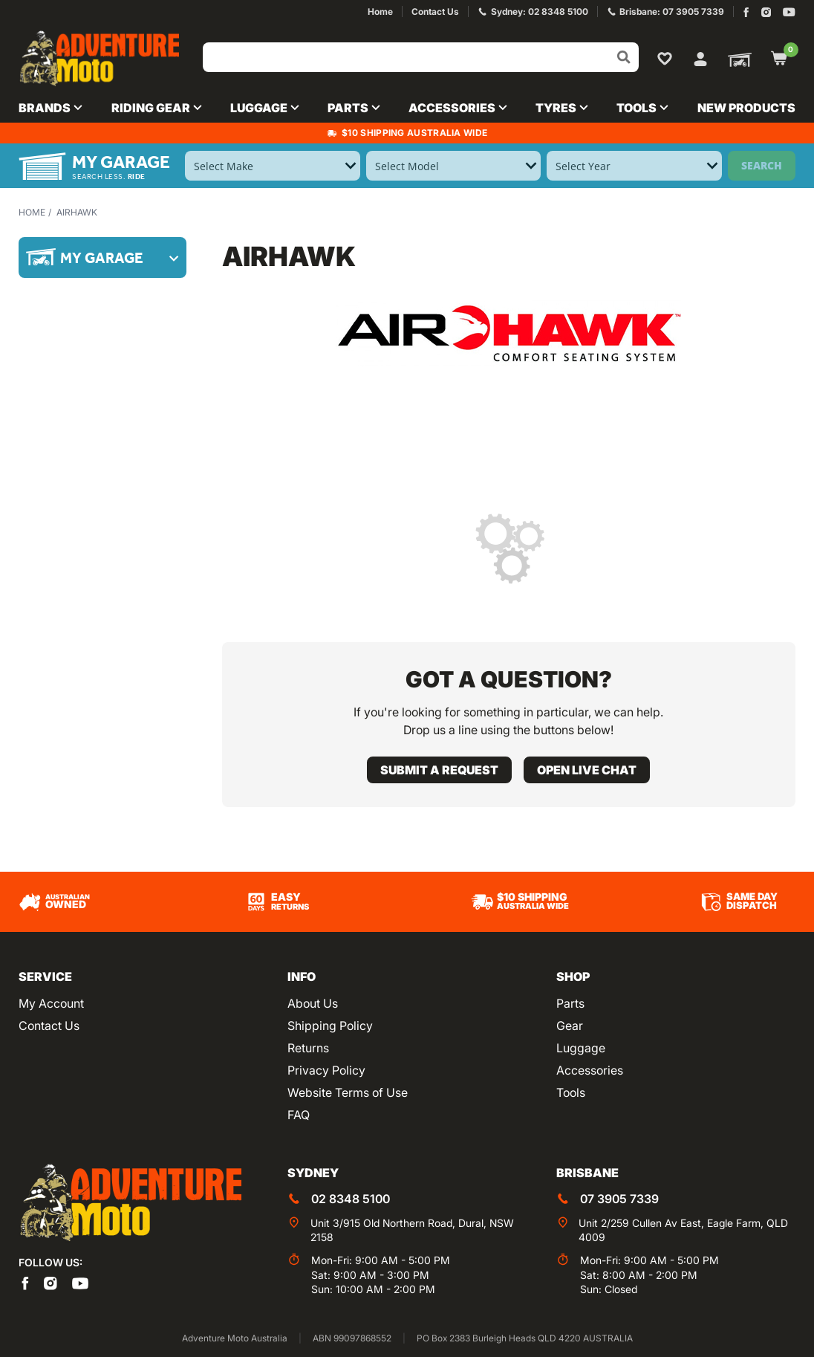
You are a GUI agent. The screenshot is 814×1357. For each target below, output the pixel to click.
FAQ (298, 1114)
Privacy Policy (326, 1070)
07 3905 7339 (619, 1198)
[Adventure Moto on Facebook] (746, 12)
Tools (570, 1092)
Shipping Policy (330, 1025)
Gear (569, 1025)
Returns (308, 1047)
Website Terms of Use (347, 1092)
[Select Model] (453, 166)
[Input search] (420, 57)
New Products (746, 107)
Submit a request (439, 769)
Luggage (580, 1047)
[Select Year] (634, 166)
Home (32, 212)
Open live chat (586, 769)
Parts (570, 1003)
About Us (312, 1003)
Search (761, 165)
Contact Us (49, 1025)
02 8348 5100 (350, 1198)
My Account (51, 1003)
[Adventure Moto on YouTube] (789, 12)
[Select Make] (272, 166)
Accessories (589, 1070)
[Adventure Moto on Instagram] (766, 12)
